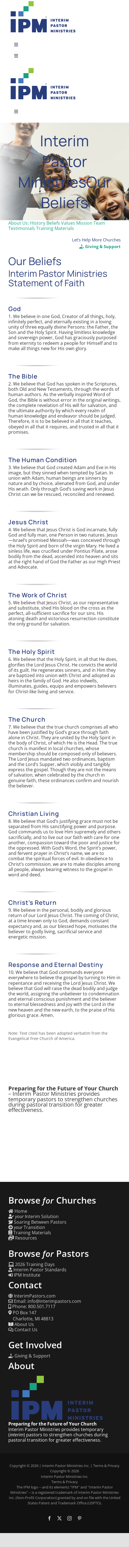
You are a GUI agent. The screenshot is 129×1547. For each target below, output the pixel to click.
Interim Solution (33, 1216)
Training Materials (29, 1232)
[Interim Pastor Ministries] (43, 69)
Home (17, 1211)
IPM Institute (24, 1275)
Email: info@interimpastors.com (44, 1301)
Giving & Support (100, 246)
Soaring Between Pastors (37, 1222)
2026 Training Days (31, 1264)
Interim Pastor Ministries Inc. (66, 1465)
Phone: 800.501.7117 (31, 1306)
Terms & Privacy (106, 1465)
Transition (26, 1227)
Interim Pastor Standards (37, 1269)
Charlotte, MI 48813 (30, 1319)
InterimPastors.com (32, 1296)
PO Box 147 (22, 1313)
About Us (21, 1324)
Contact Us (23, 1329)
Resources (22, 1238)
